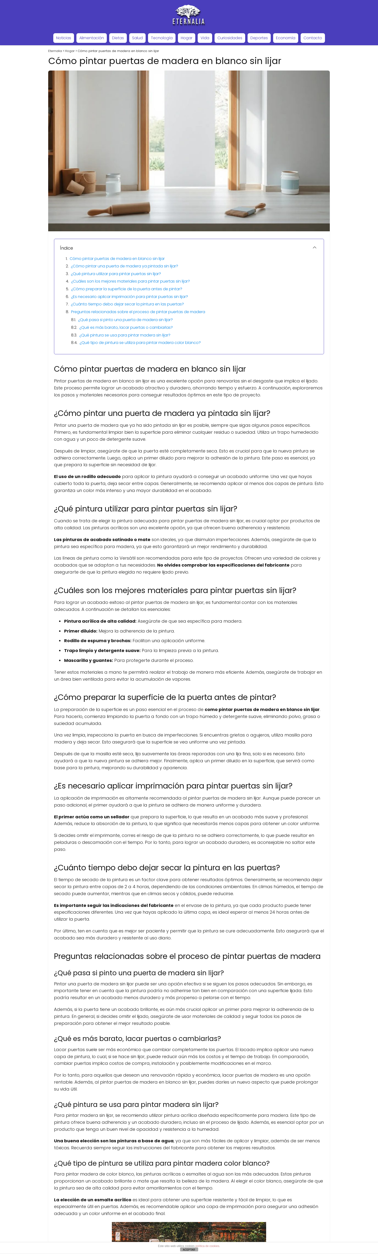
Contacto (313, 38)
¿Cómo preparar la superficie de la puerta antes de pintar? (126, 289)
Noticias (63, 38)
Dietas (118, 38)
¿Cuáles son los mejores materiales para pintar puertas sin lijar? (130, 281)
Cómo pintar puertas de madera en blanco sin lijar (117, 258)
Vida (205, 38)
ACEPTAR (189, 1249)
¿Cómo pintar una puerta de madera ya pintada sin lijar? (124, 266)
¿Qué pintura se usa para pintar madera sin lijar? (124, 335)
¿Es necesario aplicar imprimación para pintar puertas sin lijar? (129, 296)
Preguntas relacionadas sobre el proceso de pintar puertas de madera (138, 312)
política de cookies (207, 1246)
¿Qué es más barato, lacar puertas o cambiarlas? (126, 327)
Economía (285, 38)
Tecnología (162, 38)
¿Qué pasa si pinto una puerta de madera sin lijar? (125, 320)
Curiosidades (229, 38)
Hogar (186, 38)
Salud (137, 38)
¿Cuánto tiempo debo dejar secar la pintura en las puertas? (127, 304)
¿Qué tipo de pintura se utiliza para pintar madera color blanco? (140, 342)
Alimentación (91, 38)
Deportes (259, 38)
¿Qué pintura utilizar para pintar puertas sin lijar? (116, 274)
